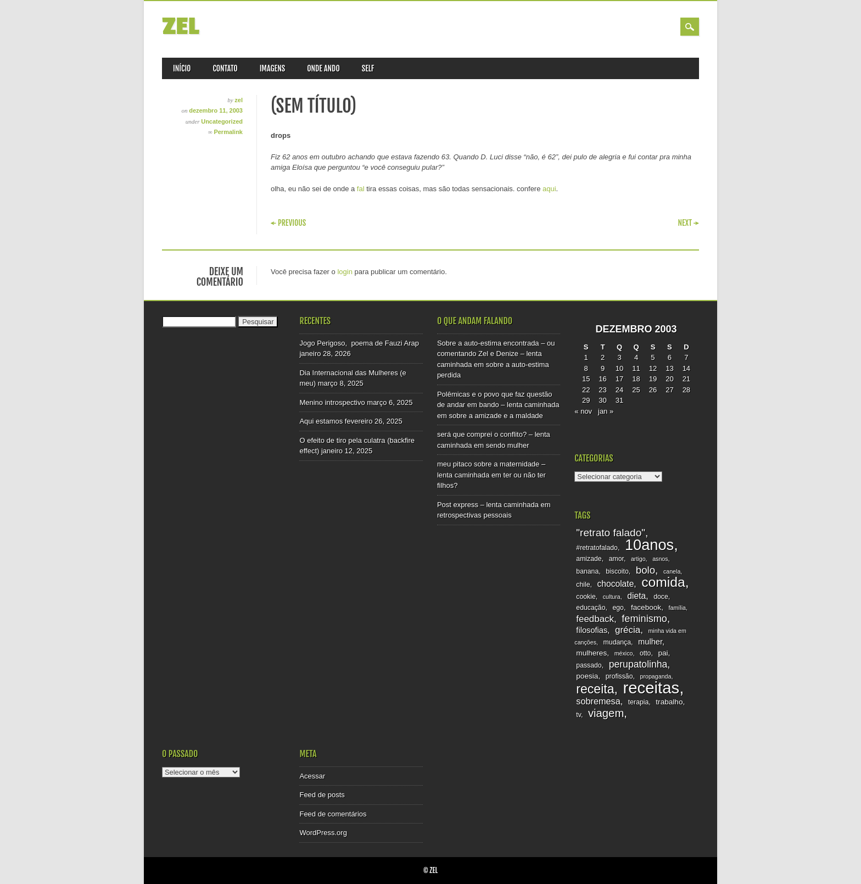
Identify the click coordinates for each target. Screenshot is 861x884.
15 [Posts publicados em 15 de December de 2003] (586, 379)
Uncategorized (222, 121)
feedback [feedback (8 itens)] (595, 619)
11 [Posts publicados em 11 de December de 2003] (636, 368)
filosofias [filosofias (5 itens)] (591, 630)
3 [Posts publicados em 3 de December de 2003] (619, 357)
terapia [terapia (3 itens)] (638, 702)
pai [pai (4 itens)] (663, 653)
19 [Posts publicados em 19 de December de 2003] (653, 379)
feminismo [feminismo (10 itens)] (644, 618)
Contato (225, 68)
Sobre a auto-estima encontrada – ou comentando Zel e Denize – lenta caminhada (496, 354)
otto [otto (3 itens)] (645, 653)
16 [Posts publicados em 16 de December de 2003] (602, 379)
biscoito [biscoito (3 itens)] (617, 571)
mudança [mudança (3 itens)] (617, 642)
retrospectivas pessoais (474, 515)
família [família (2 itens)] (677, 607)
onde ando (323, 68)
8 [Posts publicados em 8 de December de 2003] (586, 368)
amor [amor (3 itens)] (616, 559)
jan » (605, 411)
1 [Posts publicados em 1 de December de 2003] (586, 357)
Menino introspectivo (332, 402)
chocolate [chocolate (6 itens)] (615, 583)
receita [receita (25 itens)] (595, 689)
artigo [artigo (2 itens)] (638, 558)
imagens (273, 68)
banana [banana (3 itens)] (587, 571)
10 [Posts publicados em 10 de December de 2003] (619, 368)
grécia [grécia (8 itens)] (627, 630)
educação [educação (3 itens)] (590, 607)
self (368, 68)
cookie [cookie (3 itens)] (585, 597)
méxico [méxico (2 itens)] (623, 653)
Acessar (312, 776)
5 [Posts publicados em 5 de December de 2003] (653, 357)
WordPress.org (322, 833)
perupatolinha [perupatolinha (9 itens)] (638, 664)
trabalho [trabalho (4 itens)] (669, 702)
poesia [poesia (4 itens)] (587, 676)
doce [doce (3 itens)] (660, 597)
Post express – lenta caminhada (488, 505)
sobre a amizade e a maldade (496, 416)
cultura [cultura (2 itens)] (611, 596)
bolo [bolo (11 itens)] (645, 570)
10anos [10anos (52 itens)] (649, 544)
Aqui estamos (321, 421)
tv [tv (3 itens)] (578, 715)
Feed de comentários (332, 814)
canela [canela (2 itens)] (671, 571)
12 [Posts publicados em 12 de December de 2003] (653, 368)
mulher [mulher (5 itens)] (650, 641)
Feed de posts (321, 795)
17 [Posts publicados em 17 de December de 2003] (619, 379)
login (344, 272)
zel (180, 26)
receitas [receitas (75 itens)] (651, 688)
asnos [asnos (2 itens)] (660, 558)
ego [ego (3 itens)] (617, 607)
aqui (549, 189)
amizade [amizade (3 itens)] (588, 559)
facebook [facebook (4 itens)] (646, 607)
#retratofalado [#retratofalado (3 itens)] (597, 548)
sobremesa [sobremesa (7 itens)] (598, 701)
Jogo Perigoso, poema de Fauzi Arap (359, 343)
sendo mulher (507, 445)
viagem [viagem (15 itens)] (606, 713)
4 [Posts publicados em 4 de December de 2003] (636, 357)
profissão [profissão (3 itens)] (619, 676)
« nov (583, 411)
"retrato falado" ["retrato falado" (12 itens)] (610, 532)
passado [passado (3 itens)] (588, 665)
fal (361, 189)
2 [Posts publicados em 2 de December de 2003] (603, 357)
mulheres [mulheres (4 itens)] (591, 653)
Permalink (228, 132)
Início (182, 68)
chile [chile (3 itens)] (583, 584)
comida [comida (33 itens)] (663, 582)
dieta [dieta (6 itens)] (636, 596)
